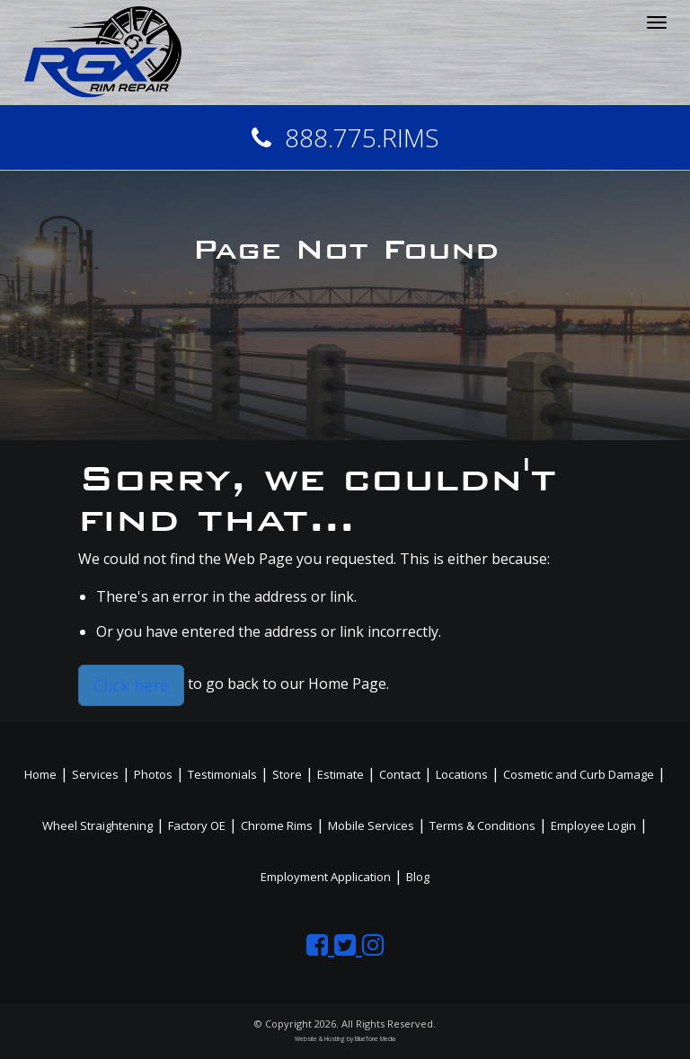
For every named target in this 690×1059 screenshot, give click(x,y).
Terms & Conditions (482, 825)
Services (95, 774)
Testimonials (222, 774)
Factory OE (197, 825)
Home (40, 774)
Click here (131, 685)
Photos (153, 774)
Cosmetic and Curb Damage (578, 774)
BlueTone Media (375, 1039)
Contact (399, 774)
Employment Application (326, 877)
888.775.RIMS (345, 137)
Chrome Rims (277, 825)
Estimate (340, 774)
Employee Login (593, 825)
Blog (417, 877)
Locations (462, 774)
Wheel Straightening (97, 825)
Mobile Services (371, 825)
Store (287, 774)
